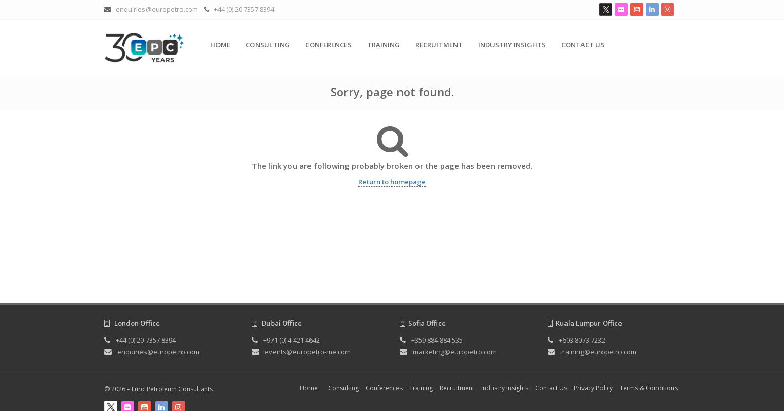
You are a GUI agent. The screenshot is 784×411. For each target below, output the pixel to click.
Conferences (328, 44)
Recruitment (439, 44)
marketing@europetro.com (455, 351)
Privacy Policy (593, 388)
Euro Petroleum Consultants (172, 389)
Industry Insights (512, 44)
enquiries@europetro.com (157, 9)
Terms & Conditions (648, 388)
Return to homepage (392, 181)
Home (220, 44)
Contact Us (583, 44)
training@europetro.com (598, 351)
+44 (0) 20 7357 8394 (244, 9)
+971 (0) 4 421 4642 (291, 340)
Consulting (268, 44)
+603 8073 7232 (582, 340)
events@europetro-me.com (308, 351)
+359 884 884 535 (437, 340)
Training (383, 44)
